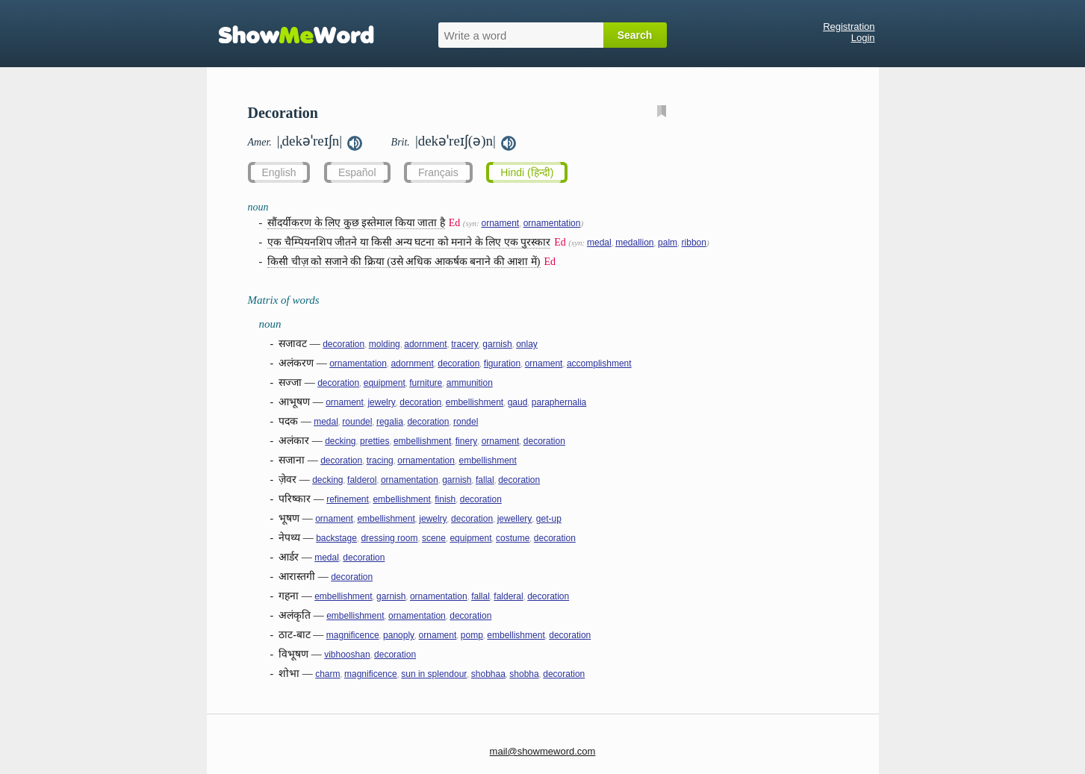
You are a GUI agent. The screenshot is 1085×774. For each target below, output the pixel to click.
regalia (389, 421)
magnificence (352, 635)
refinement (347, 499)
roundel (357, 421)
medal (599, 242)
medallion (634, 242)
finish (445, 499)
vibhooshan (347, 654)
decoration (343, 344)
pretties (374, 441)
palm (667, 242)
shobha (523, 674)
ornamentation (552, 223)
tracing (380, 460)
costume (512, 538)
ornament (500, 223)
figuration (502, 363)
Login (863, 37)
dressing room (389, 538)
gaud (518, 402)
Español (357, 172)
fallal (485, 480)
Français (438, 172)
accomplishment (599, 363)
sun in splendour (434, 674)
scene (434, 538)
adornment (425, 344)
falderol (361, 480)
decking (340, 441)
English (279, 172)
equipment (384, 383)
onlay (527, 344)
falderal (508, 596)
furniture (425, 383)
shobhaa (488, 674)
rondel (465, 421)
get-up (549, 519)
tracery (465, 344)
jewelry (381, 402)
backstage (336, 538)
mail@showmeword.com (543, 751)
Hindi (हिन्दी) (526, 172)
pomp (472, 635)
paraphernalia (559, 402)
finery (466, 441)
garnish (497, 344)
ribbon (694, 242)
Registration (848, 26)
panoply (398, 635)
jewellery (514, 519)
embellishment (474, 402)
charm (327, 674)
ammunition (470, 383)
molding (384, 344)
